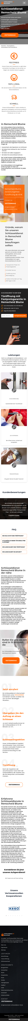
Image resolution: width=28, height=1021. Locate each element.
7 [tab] (19, 915)
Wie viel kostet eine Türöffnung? (13, 536)
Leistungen (5, 953)
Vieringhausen (5, 982)
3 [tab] (10, 915)
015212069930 (19, 695)
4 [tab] (13, 915)
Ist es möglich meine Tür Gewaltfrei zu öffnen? (13, 541)
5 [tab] (15, 915)
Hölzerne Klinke (5, 995)
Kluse (2, 977)
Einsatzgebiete (7, 965)
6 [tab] (17, 915)
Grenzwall (4, 992)
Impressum (4, 947)
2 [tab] (8, 915)
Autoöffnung (14, 435)
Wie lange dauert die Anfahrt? (12, 552)
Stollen (3, 980)
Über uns (3, 945)
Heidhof (3, 985)
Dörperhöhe (4, 975)
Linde (2, 987)
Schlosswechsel (14, 399)
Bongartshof (4, 967)
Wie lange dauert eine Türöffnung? (13, 547)
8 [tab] (22, 915)
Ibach (2, 972)
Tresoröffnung (14, 474)
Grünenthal (4, 970)
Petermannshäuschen (7, 990)
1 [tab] (6, 915)
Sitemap (3, 950)
